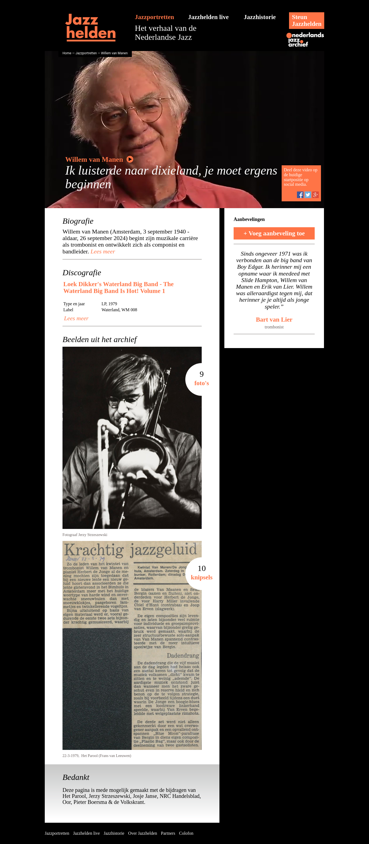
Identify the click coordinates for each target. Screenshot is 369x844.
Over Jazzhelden (142, 833)
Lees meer (102, 251)
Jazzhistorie (260, 17)
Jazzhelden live (208, 17)
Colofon (186, 833)
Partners (168, 833)
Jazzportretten (154, 17)
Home (67, 53)
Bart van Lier (274, 319)
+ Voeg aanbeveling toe (274, 233)
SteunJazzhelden (307, 20)
